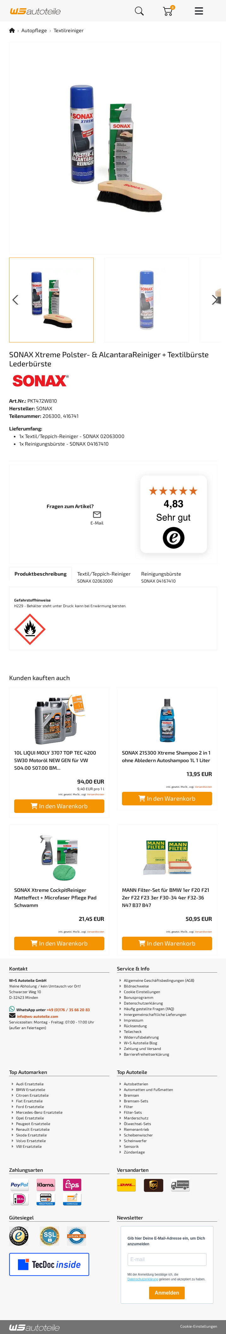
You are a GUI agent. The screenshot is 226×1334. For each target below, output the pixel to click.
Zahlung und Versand (142, 1048)
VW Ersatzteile (29, 1146)
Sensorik (131, 1146)
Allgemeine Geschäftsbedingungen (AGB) (159, 980)
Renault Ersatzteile (32, 1129)
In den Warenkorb (59, 805)
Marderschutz (136, 1118)
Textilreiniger (69, 30)
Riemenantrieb (136, 1129)
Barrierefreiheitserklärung (146, 1054)
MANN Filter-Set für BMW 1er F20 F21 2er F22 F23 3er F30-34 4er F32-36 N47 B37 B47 (165, 897)
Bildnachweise (136, 986)
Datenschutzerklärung (143, 1003)
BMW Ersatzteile (30, 1089)
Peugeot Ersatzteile (33, 1123)
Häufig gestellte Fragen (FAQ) (149, 1008)
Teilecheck (133, 1031)
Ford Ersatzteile (30, 1106)
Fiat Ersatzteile (29, 1101)
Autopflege (34, 30)
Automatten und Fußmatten (148, 1089)
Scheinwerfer (135, 1140)
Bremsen (131, 1095)
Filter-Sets (133, 1112)
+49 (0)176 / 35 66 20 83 (68, 1009)
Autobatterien (136, 1084)
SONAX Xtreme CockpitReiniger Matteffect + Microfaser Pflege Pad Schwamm (55, 897)
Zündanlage (134, 1152)
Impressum (133, 1020)
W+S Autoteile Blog (140, 1043)
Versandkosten (95, 794)
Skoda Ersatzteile (31, 1135)
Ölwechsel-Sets (137, 1123)
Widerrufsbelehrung (141, 1037)
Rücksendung (135, 1025)
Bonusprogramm (139, 997)
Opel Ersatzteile (30, 1118)
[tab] (40, 573)
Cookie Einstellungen (142, 991)
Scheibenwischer (138, 1135)
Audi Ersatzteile (29, 1084)
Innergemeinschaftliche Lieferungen (155, 1014)
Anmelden (167, 1292)
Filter (128, 1106)
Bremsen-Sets (136, 1101)
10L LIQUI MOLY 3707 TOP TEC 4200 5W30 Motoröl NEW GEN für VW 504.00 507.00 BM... (55, 760)
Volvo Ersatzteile (31, 1140)
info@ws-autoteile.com (37, 1016)
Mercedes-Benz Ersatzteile (39, 1112)
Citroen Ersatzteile (32, 1095)
